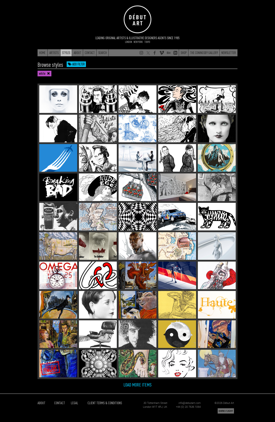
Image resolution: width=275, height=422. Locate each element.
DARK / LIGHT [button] (226, 411)
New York (138, 42)
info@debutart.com (190, 403)
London (128, 42)
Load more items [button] (137, 385)
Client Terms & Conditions (105, 402)
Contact (59, 402)
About (41, 402)
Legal (74, 402)
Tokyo (147, 42)
